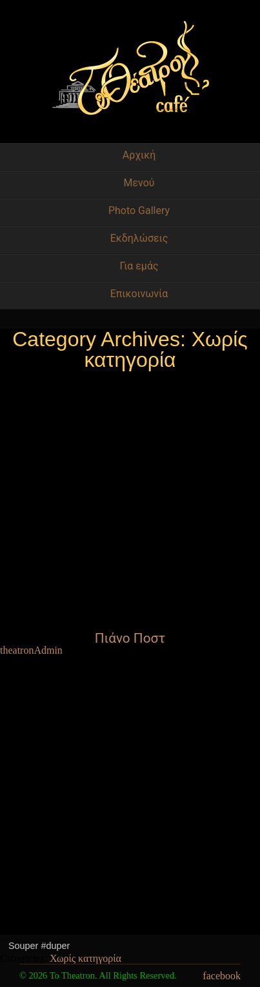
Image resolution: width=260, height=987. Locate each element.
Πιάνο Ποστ (130, 638)
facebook (222, 975)
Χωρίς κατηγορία (85, 958)
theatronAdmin (31, 650)
